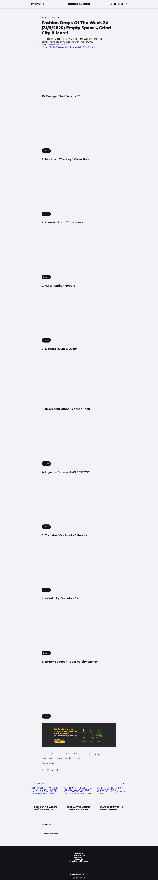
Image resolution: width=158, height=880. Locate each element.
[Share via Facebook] (43, 770)
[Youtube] (115, 4)
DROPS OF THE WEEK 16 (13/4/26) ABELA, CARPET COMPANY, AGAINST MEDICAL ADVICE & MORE (79, 808)
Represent (55, 754)
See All (124, 783)
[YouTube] (80, 877)
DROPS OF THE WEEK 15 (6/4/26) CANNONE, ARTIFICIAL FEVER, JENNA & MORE (111, 808)
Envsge (76, 758)
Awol (68, 758)
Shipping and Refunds (78, 861)
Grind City (66, 754)
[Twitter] (122, 4)
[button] (36, 4)
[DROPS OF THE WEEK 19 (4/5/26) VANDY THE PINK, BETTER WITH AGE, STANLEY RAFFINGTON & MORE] (46, 795)
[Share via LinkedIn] (53, 770)
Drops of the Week (48, 763)
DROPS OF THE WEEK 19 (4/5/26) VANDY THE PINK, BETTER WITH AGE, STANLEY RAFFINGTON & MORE (46, 808)
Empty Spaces (98, 754)
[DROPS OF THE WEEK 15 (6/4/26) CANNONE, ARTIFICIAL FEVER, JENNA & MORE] (111, 795)
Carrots (86, 754)
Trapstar (45, 754)
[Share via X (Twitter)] (48, 770)
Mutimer (76, 754)
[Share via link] (57, 770)
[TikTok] (118, 4)
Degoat (59, 758)
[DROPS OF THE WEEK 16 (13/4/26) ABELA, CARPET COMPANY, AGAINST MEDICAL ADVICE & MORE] (79, 795)
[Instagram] (111, 4)
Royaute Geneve (47, 758)
